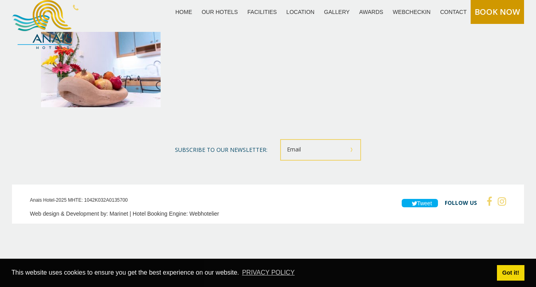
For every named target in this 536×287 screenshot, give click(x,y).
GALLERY (336, 12)
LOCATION (301, 12)
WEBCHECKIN (412, 12)
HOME (183, 12)
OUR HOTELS (220, 12)
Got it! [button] (510, 272)
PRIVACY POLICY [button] (268, 272)
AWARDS (371, 12)
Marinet (119, 213)
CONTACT (453, 12)
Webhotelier (204, 213)
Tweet (420, 203)
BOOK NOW (497, 11)
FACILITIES (262, 12)
